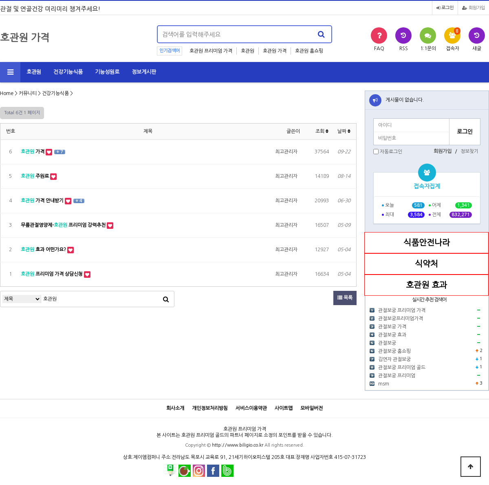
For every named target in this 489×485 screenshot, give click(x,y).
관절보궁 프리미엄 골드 (401, 367)
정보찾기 (469, 151)
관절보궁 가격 (392, 326)
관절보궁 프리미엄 (396, 375)
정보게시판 (144, 72)
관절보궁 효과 (392, 334)
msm (383, 383)
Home (6, 93)
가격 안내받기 (43, 200)
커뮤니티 (28, 93)
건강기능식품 (68, 72)
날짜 (343, 131)
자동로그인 (391, 151)
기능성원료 (107, 72)
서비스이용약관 (251, 408)
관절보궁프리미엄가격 (400, 318)
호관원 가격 (274, 51)
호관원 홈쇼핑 (309, 51)
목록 (344, 297)
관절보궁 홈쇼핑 (394, 351)
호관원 (247, 51)
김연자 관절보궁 (394, 359)
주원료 (35, 176)
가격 (33, 151)
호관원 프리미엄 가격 (210, 51)
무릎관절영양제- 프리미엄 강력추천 (64, 225)
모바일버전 (311, 408)
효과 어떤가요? (44, 249)
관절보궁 (387, 343)
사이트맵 (284, 408)
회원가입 (473, 8)
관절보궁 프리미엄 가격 (401, 310)
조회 (321, 131)
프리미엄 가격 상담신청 (52, 274)
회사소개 (175, 408)
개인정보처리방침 (210, 408)
